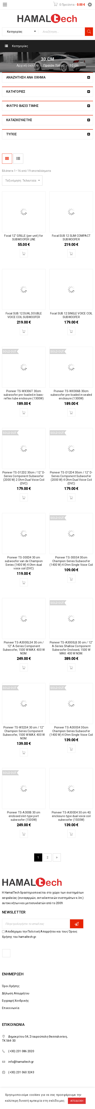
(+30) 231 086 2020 (21, 1051)
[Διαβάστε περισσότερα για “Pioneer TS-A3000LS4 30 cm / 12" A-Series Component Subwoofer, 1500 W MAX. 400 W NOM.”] (24, 667)
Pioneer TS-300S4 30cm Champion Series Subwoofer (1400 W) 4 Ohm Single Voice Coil (71, 561)
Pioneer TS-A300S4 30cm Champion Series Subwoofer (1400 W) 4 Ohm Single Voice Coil (71, 731)
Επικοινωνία (10, 1008)
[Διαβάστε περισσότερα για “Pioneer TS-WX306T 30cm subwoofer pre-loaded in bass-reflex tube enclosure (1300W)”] (24, 412)
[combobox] (20, 31)
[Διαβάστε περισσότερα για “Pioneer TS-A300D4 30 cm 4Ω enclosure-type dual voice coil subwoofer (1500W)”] (71, 834)
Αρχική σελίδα (27, 65)
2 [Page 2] (47, 857)
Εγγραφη (77, 924)
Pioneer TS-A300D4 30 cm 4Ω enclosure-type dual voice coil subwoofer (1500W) (71, 816)
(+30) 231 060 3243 (21, 1072)
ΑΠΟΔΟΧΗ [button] (76, 1100)
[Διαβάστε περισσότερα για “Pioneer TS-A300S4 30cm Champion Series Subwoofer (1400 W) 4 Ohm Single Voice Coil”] (71, 749)
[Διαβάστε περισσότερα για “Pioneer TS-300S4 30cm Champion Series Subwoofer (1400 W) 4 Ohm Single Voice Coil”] (71, 579)
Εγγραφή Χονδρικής (15, 1000)
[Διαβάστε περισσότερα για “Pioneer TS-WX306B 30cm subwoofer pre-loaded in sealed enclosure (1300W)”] (71, 412)
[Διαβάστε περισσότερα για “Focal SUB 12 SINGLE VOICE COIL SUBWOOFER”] (71, 331)
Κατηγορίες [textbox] (15, 31)
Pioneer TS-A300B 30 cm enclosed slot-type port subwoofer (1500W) (23, 816)
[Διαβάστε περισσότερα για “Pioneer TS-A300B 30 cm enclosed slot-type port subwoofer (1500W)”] (24, 834)
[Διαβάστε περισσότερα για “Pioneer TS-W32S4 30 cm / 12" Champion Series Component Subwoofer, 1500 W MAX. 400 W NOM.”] (24, 752)
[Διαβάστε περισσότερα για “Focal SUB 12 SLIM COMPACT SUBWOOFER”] (71, 253)
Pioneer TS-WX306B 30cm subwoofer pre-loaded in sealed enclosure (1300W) (71, 394)
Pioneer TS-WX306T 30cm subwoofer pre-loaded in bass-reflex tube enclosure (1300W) (24, 394)
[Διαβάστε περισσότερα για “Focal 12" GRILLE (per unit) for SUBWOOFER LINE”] (24, 253)
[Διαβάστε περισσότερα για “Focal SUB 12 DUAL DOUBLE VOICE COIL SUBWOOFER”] (24, 331)
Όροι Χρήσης (11, 986)
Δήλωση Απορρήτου (15, 993)
